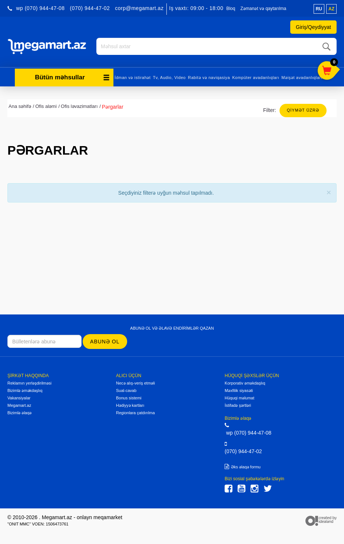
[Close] (329, 192)
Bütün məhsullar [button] (72, 76)
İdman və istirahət (132, 77)
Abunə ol (104, 341)
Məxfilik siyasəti (239, 390)
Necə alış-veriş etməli (135, 382)
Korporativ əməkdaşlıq (245, 382)
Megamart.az (19, 405)
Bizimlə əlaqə (19, 412)
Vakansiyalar (18, 397)
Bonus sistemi (128, 397)
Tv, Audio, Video (169, 77)
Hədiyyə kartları (130, 405)
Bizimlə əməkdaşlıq (24, 390)
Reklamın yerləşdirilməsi (29, 382)
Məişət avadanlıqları (301, 77)
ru (319, 8)
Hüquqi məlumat (239, 397)
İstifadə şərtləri (238, 405)
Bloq (230, 8)
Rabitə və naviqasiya (209, 77)
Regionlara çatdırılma (135, 412)
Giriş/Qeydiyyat (313, 27)
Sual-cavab (126, 390)
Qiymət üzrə (303, 110)
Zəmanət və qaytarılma (263, 8)
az (331, 8)
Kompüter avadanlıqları (255, 77)
